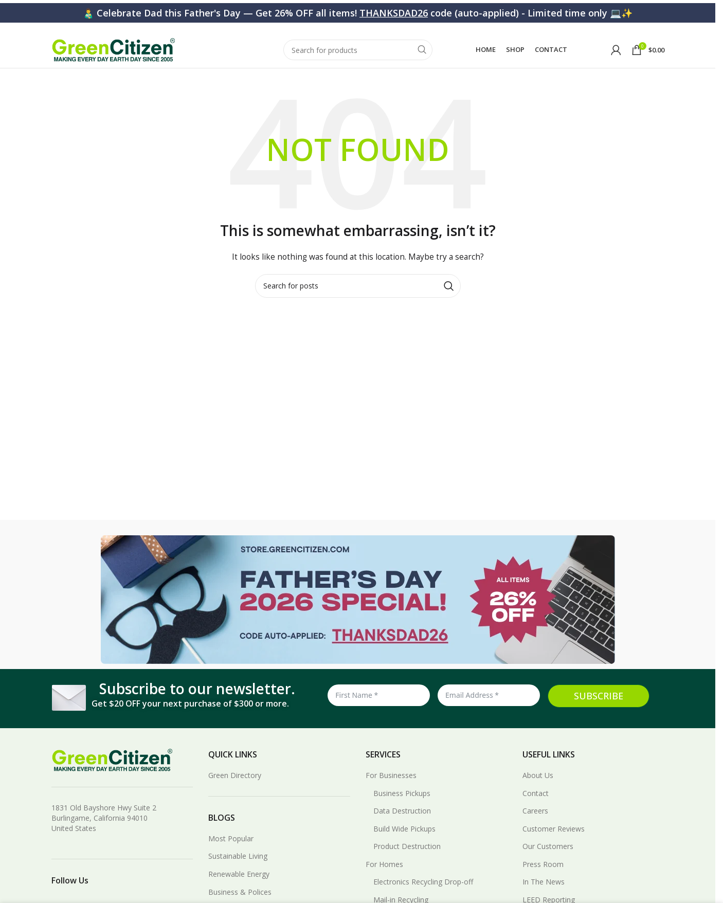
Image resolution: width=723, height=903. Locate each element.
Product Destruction (407, 858)
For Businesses (391, 786)
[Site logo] (113, 52)
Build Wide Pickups (404, 840)
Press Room (543, 875)
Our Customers (547, 858)
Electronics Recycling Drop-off (423, 893)
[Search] (357, 52)
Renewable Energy (238, 886)
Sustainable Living (237, 868)
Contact (535, 804)
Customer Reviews (553, 840)
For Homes (384, 875)
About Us (537, 786)
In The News (543, 893)
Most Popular (231, 850)
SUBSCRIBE (598, 707)
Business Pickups (401, 804)
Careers (535, 822)
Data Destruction (402, 822)
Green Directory (234, 786)
